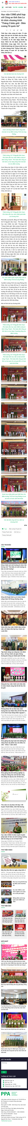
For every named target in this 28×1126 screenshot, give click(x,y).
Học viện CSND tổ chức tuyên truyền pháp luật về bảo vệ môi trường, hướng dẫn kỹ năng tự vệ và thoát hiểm (14, 837)
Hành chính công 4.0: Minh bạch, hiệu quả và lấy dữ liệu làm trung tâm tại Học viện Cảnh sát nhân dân (13, 1050)
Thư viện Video (6, 850)
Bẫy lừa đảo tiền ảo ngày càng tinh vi (13, 870)
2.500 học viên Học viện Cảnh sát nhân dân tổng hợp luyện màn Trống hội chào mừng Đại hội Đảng (7, 922)
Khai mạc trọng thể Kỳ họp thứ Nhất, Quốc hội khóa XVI (20, 883)
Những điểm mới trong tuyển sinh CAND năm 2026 (19, 899)
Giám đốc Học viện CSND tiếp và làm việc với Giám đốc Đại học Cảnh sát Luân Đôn (13, 629)
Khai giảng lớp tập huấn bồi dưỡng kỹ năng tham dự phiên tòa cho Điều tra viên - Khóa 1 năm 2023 (13, 743)
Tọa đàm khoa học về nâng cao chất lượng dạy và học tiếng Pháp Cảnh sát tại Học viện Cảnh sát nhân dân (13, 1007)
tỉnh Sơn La (17, 532)
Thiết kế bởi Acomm (6, 1121)
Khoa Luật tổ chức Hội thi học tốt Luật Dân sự (13, 1029)
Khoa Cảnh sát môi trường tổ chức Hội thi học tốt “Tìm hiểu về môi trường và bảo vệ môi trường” (13, 567)
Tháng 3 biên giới (6, 535)
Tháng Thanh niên (7, 532)
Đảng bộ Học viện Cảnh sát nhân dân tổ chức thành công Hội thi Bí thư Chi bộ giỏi (13, 686)
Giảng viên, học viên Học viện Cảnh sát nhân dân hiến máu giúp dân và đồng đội (20, 922)
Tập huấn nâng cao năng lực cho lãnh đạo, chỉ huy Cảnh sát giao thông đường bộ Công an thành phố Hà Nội (13, 654)
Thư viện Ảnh (6, 906)
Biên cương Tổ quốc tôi (15, 529)
